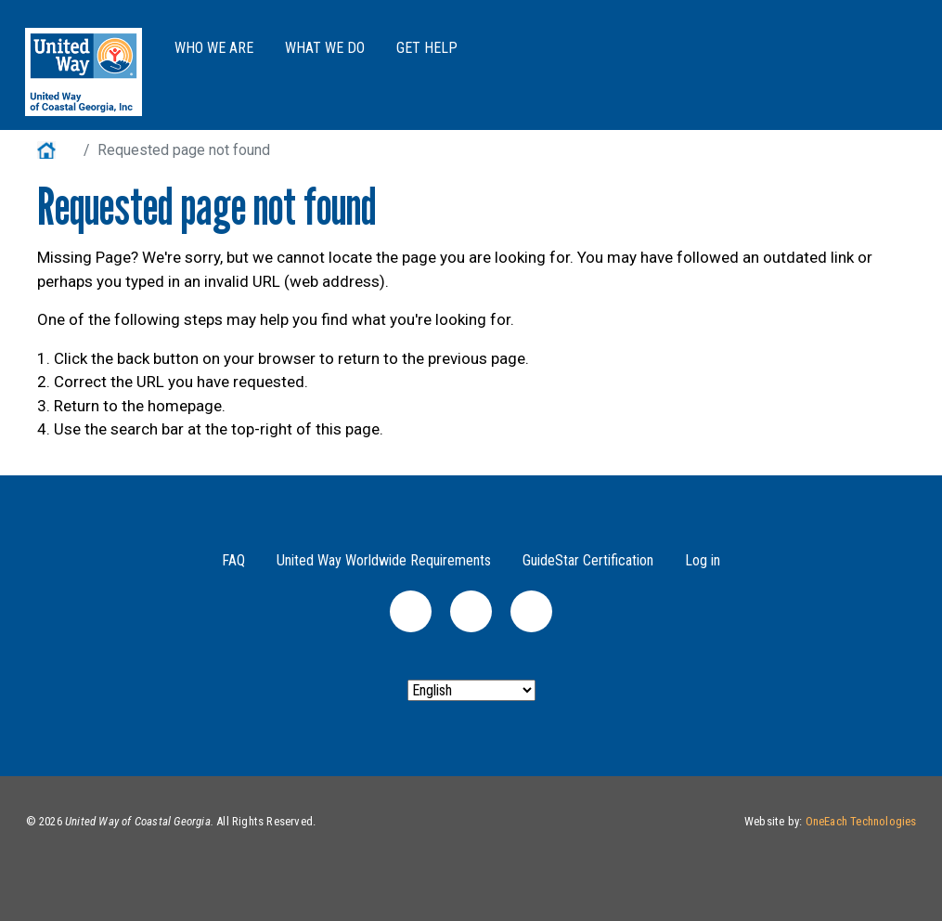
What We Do (325, 48)
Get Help (427, 48)
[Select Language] (471, 690)
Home (56, 150)
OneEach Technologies (861, 821)
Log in (702, 560)
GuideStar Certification (588, 560)
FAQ (233, 560)
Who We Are (213, 48)
